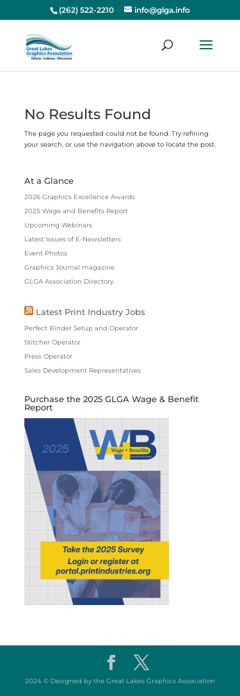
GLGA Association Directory (68, 281)
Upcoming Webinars (58, 225)
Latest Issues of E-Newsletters (72, 239)
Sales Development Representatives (82, 370)
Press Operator (48, 356)
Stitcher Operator (52, 342)
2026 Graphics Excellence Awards (79, 197)
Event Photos (45, 253)
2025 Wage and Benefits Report (76, 211)
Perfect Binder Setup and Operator (81, 328)
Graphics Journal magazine (69, 267)
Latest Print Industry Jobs (90, 312)
